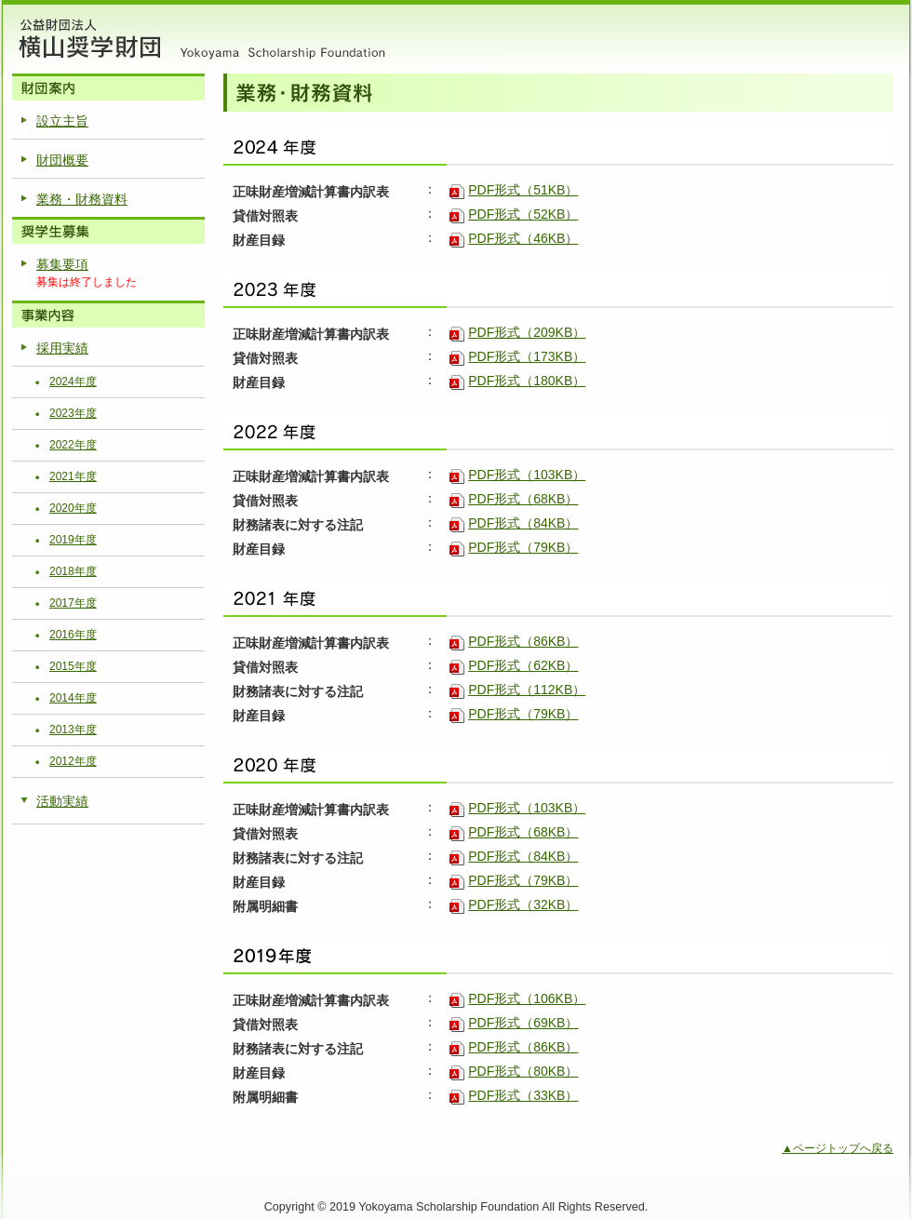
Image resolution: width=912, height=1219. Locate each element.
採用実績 (62, 348)
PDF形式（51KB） (523, 189)
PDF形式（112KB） (526, 689)
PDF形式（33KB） (523, 1095)
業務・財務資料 (81, 199)
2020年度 (73, 508)
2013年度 (73, 729)
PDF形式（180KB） (526, 380)
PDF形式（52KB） (523, 214)
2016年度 (73, 634)
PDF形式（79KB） (523, 547)
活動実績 (62, 801)
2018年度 (73, 571)
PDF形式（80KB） (523, 1071)
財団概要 (62, 160)
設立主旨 (62, 121)
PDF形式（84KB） (523, 523)
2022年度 (73, 444)
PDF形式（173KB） (526, 356)
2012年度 (73, 761)
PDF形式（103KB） (526, 474)
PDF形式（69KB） (523, 1022)
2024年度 (73, 381)
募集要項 (62, 264)
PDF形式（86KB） (523, 641)
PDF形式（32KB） (523, 904)
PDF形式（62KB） (523, 665)
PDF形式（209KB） (526, 332)
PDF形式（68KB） (523, 498)
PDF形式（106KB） (526, 998)
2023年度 (73, 413)
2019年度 (73, 539)
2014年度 (73, 697)
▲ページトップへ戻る (837, 1148)
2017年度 (73, 603)
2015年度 (73, 666)
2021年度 (73, 476)
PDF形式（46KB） (523, 238)
